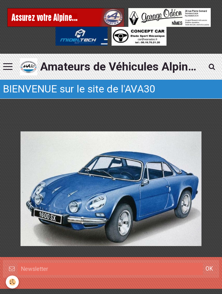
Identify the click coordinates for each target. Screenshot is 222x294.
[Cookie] (12, 282)
